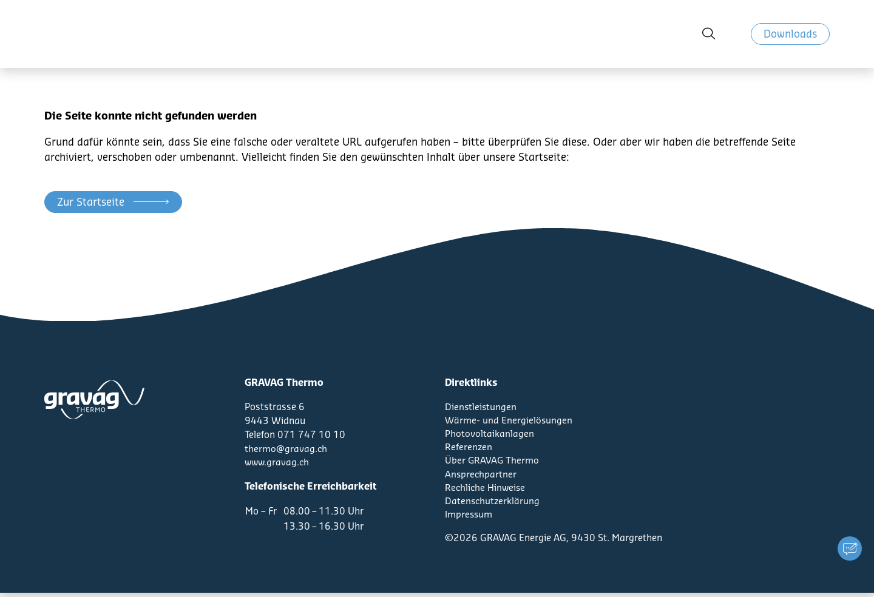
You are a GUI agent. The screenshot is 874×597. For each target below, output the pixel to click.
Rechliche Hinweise (486, 490)
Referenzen (469, 449)
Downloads (790, 39)
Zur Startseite (90, 202)
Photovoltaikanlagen (489, 435)
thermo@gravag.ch (286, 449)
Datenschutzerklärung (493, 504)
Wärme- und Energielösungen (509, 421)
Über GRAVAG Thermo (493, 462)
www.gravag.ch (278, 462)
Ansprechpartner (481, 476)
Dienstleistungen (481, 407)
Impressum (470, 518)
